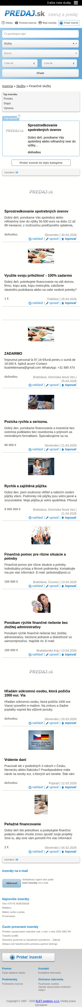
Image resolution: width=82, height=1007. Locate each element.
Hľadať (40, 73)
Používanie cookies (48, 983)
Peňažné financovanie (22, 824)
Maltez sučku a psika (13, 912)
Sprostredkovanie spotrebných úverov (36, 211)
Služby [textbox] (39, 43)
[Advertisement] (43, 312)
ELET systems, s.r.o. (48, 1001)
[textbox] (40, 53)
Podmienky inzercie (12, 983)
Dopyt (7, 103)
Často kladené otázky (13, 972)
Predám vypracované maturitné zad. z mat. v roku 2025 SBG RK (36, 931)
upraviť (54, 238)
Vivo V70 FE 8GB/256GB (15, 903)
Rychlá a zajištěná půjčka (25, 486)
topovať (71, 238)
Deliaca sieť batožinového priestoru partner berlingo (29, 944)
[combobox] (40, 43)
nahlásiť (37, 238)
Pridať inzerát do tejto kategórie (40, 162)
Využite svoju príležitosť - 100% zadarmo (38, 275)
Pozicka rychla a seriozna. (26, 421)
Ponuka (8, 98)
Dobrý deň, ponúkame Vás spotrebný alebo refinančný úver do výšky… (52, 141)
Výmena (8, 108)
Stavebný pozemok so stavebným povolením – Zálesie (31, 939)
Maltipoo (6, 907)
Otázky (7, 23)
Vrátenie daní (15, 760)
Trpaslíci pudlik (10, 935)
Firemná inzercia (25, 23)
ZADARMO (13, 353)
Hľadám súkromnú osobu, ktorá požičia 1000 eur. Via (37, 693)
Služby (21, 86)
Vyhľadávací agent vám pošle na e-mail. (38, 881)
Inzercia (7, 86)
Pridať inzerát (71, 23)
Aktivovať (11, 883)
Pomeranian (8, 916)
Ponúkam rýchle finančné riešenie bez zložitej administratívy (36, 625)
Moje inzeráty (47, 23)
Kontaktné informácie (49, 972)
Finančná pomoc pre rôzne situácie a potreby (35, 556)
